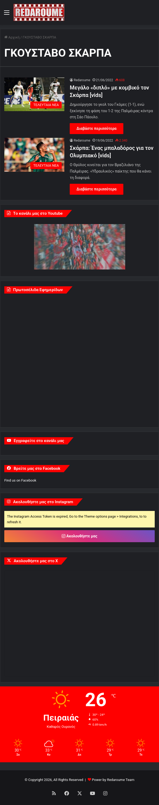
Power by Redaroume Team (113, 780)
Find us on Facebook (20, 480)
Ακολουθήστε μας (79, 536)
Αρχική (12, 37)
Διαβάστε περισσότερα (96, 128)
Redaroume (82, 80)
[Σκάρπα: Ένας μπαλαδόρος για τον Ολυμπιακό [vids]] (34, 155)
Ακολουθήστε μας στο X (36, 560)
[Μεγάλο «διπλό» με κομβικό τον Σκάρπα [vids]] (34, 94)
